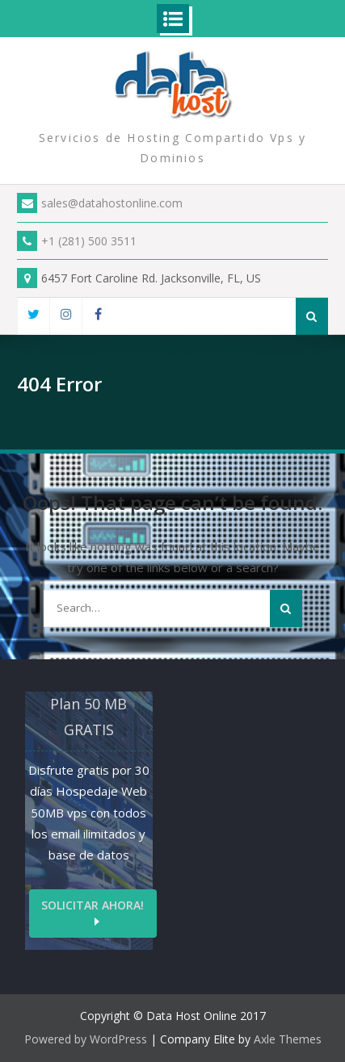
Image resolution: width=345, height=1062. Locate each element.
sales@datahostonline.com (100, 203)
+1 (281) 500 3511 (77, 241)
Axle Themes (288, 1039)
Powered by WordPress (85, 1039)
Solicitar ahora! (92, 905)
